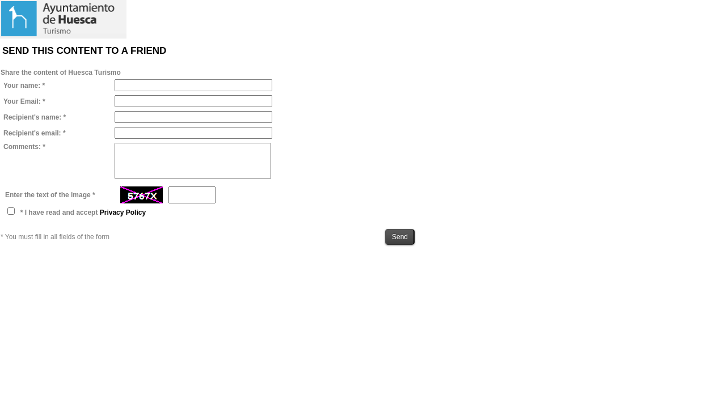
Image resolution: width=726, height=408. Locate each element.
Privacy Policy (123, 212)
